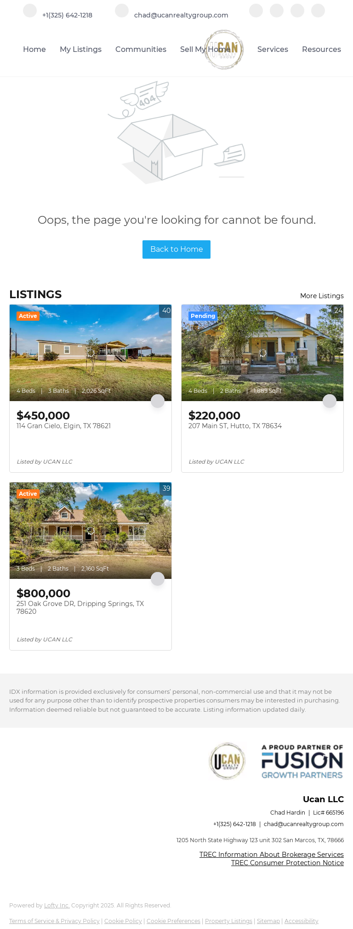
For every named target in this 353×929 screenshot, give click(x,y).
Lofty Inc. (57, 905)
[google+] (318, 15)
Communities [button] (140, 49)
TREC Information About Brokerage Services (271, 854)
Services (272, 49)
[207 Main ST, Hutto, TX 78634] (262, 353)
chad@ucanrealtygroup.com (304, 824)
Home (34, 49)
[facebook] (256, 15)
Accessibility (302, 921)
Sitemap (268, 921)
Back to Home (176, 249)
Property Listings (228, 921)
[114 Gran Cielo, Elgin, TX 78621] (90, 353)
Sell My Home (205, 49)
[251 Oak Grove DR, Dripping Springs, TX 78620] (90, 530)
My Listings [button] (81, 49)
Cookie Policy (123, 921)
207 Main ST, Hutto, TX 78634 (235, 426)
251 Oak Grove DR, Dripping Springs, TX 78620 (80, 608)
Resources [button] (321, 49)
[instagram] (297, 15)
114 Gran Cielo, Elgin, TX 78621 (64, 426)
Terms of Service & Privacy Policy (54, 921)
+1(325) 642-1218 (234, 824)
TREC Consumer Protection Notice (287, 863)
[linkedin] (277, 15)
